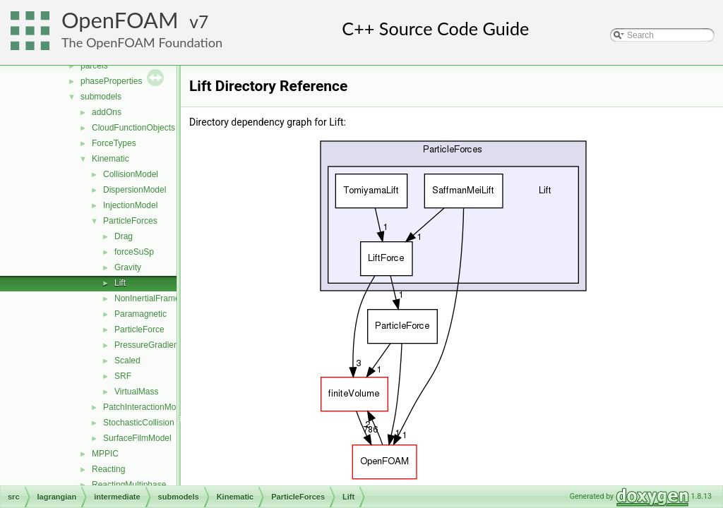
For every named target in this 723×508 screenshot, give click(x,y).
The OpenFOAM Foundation (141, 42)
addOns (106, 112)
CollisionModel (130, 174)
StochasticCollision (138, 423)
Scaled (127, 360)
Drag (123, 236)
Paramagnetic (140, 314)
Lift (120, 283)
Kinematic (110, 159)
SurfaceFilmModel (137, 438)
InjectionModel (130, 205)
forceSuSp (134, 252)
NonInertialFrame (147, 298)
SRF (122, 376)
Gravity (127, 267)
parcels (94, 66)
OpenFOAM (120, 20)
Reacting (108, 469)
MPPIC (105, 454)
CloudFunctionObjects (133, 128)
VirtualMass (136, 392)
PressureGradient (147, 345)
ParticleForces (130, 221)
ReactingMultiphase (129, 485)
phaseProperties (111, 81)
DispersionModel (134, 190)
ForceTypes (114, 143)
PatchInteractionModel (145, 407)
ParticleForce (139, 329)
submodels (100, 97)
